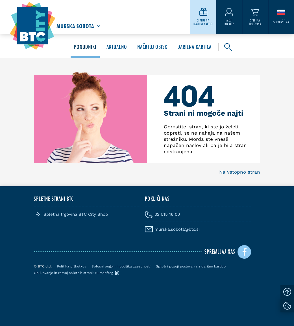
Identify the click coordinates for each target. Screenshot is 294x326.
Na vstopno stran (239, 172)
